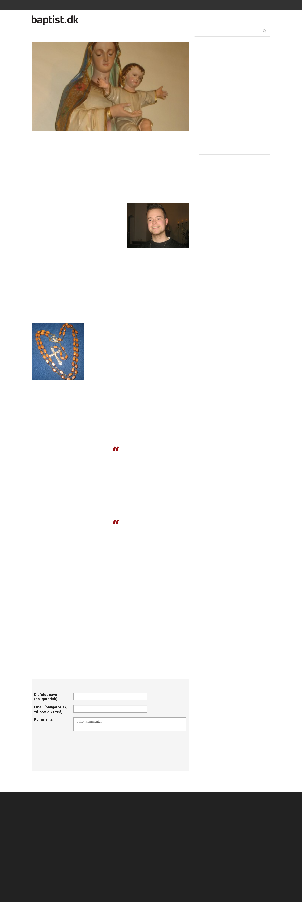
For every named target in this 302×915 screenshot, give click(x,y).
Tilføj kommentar (129, 724)
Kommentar (44, 719)
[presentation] (112, 743)
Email (50, 709)
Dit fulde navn (45, 697)
